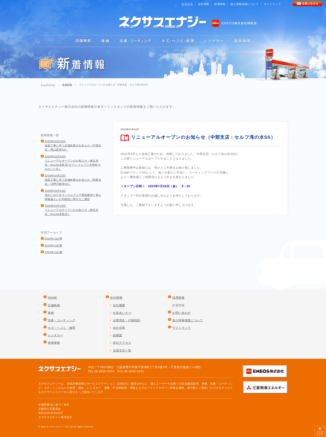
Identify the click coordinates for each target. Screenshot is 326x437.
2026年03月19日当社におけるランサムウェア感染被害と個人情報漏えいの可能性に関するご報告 (73, 195)
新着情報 (67, 84)
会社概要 (119, 305)
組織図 (117, 335)
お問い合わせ (181, 312)
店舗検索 (54, 305)
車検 (51, 312)
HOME (52, 297)
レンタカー (55, 335)
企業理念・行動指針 (126, 320)
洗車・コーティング (61, 320)
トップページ (48, 84)
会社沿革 (119, 327)
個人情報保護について (244, 4)
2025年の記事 (53, 245)
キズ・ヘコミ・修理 (61, 327)
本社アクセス (122, 342)
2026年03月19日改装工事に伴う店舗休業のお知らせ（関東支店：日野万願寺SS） (73, 180)
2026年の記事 (53, 238)
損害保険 (54, 342)
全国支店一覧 (122, 350)
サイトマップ (272, 4)
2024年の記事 (53, 252)
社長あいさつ (122, 312)
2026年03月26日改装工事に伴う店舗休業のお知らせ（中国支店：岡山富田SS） (73, 145)
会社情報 (203, 4)
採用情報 (220, 4)
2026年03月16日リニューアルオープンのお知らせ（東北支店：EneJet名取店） (72, 210)
